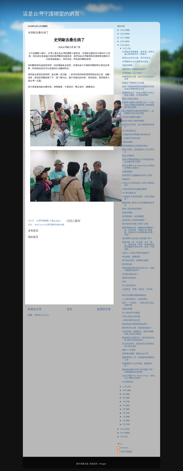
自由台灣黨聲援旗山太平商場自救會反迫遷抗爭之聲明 (138, 160)
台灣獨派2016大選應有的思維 (135, 62)
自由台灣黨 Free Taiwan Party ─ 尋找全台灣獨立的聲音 (138, 377)
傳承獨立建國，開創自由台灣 (135, 354)
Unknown (124, 448)
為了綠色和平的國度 (131, 313)
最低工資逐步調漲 (130, 99)
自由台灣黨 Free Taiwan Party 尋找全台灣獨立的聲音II (138, 167)
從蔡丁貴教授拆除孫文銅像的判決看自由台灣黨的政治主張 (138, 87)
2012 (122, 436)
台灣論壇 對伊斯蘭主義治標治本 (136, 134)
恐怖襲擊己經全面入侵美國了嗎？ (137, 238)
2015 (122, 45)
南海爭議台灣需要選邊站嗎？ (135, 324)
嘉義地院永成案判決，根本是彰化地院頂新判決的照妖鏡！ (138, 339)
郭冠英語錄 (127, 264)
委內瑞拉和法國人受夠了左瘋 (135, 224)
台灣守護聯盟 (126, 452)
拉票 (124, 282)
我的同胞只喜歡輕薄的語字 (134, 69)
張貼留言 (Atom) (41, 315)
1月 (124, 424)
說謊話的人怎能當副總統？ (134, 220)
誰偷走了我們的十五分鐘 (133, 83)
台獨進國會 (127, 172)
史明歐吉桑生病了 (130, 274)
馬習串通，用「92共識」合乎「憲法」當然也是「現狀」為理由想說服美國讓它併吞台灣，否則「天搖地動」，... (138, 245)
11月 (125, 387)
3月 (124, 417)
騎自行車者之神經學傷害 (133, 121)
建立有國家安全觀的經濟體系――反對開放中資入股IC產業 (138, 112)
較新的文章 (34, 309)
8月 (124, 398)
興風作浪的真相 (129, 278)
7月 (124, 402)
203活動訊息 (127, 382)
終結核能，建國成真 (131, 257)
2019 (122, 30)
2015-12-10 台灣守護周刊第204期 (49, 225)
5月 (124, 409)
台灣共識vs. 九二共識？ (132, 73)
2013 (122, 433)
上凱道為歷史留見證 (131, 320)
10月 (125, 390)
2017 (122, 38)
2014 (122, 429)
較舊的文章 (104, 309)
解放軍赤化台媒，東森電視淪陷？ (137, 328)
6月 (124, 405)
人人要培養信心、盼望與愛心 (135, 299)
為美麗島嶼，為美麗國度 (133, 216)
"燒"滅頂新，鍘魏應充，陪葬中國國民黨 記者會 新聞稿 (138, 332)
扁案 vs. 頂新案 (129, 350)
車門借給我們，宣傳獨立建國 (135, 260)
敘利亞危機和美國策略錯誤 (134, 295)
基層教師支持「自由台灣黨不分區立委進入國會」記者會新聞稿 (138, 94)
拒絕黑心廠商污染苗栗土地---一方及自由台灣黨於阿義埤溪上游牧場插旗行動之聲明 (138, 104)
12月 (125, 48)
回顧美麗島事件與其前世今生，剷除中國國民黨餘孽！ (138, 269)
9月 (124, 394)
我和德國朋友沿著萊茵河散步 (135, 146)
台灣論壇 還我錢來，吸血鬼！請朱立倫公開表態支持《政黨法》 (138, 53)
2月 (124, 420)
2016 (122, 41)
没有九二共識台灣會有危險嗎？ (136, 253)
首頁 (69, 309)
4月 (124, 413)
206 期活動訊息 (129, 131)
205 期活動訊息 (129, 193)
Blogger (103, 464)
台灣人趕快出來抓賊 (131, 316)
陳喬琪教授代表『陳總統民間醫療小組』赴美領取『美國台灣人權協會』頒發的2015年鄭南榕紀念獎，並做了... (138, 231)
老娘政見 (126, 179)
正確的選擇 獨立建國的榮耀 (134, 189)
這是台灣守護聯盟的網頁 (51, 14)
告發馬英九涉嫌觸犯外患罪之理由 (137, 175)
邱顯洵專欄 (127, 65)
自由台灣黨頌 (128, 156)
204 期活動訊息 (129, 285)
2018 (122, 34)
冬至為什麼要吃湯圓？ (132, 117)
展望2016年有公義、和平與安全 (136, 58)
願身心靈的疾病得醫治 (132, 209)
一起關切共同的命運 (131, 138)
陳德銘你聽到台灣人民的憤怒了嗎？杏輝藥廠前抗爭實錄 (138, 370)
